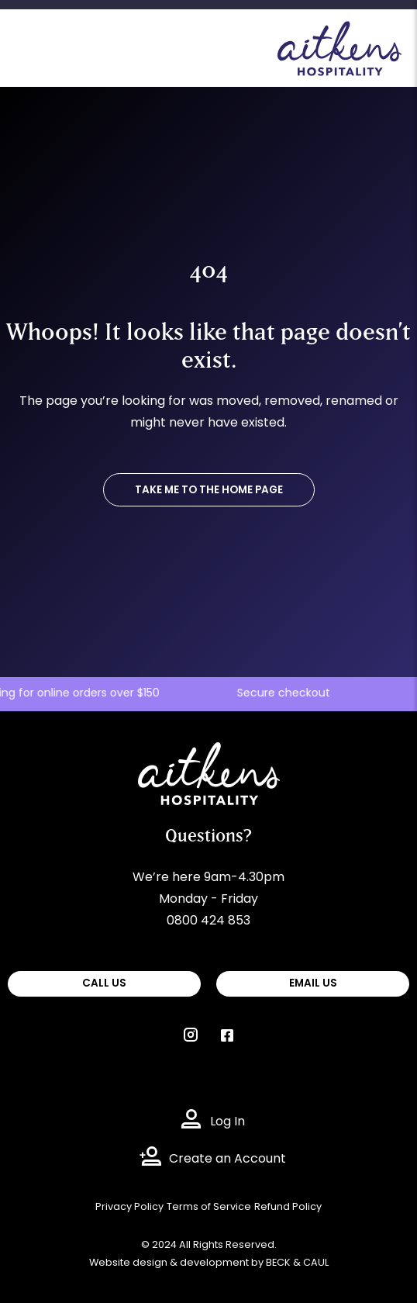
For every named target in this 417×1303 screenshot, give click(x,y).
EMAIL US (313, 984)
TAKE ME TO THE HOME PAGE (209, 491)
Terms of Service (209, 1207)
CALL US (104, 984)
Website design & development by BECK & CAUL (209, 1263)
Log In (227, 1122)
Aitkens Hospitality (194, 753)
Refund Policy (288, 1207)
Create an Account (227, 1159)
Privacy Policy (129, 1207)
